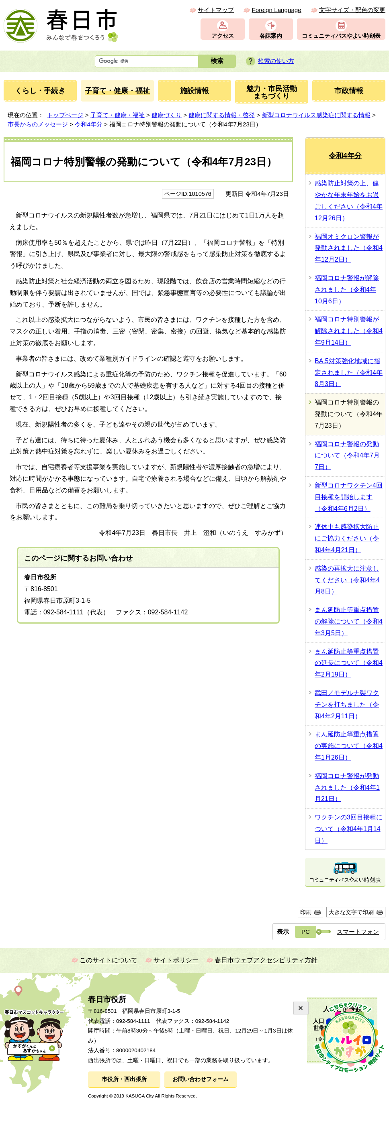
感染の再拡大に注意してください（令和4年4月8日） (347, 580)
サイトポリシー (176, 960)
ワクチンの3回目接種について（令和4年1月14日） (349, 829)
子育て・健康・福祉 (117, 115)
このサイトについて (108, 960)
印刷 (305, 912)
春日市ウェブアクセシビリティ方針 (266, 960)
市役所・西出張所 (124, 1079)
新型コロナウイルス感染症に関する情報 (316, 115)
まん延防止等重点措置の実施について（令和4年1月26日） (349, 746)
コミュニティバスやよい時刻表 (341, 36)
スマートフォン (358, 931)
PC (305, 931)
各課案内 (271, 36)
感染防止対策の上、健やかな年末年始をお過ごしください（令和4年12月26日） (349, 200)
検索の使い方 (276, 60)
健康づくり (167, 115)
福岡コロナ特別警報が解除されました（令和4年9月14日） (349, 331)
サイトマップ (216, 9)
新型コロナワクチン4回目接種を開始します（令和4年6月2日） (349, 497)
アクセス (222, 36)
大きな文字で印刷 (351, 912)
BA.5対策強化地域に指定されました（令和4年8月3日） (349, 373)
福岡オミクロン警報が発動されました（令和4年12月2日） (349, 248)
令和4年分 (88, 124)
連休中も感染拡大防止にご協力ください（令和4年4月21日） (347, 538)
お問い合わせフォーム (200, 1079)
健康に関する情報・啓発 (221, 115)
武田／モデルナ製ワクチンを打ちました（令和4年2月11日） (347, 704)
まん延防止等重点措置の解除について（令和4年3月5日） (349, 621)
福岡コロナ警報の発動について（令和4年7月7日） (347, 456)
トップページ (65, 115)
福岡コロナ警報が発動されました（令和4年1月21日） (347, 787)
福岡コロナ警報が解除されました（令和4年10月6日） (347, 289)
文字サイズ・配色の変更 (352, 9)
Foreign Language (276, 9)
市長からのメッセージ (38, 124)
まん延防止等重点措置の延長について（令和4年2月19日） (349, 663)
